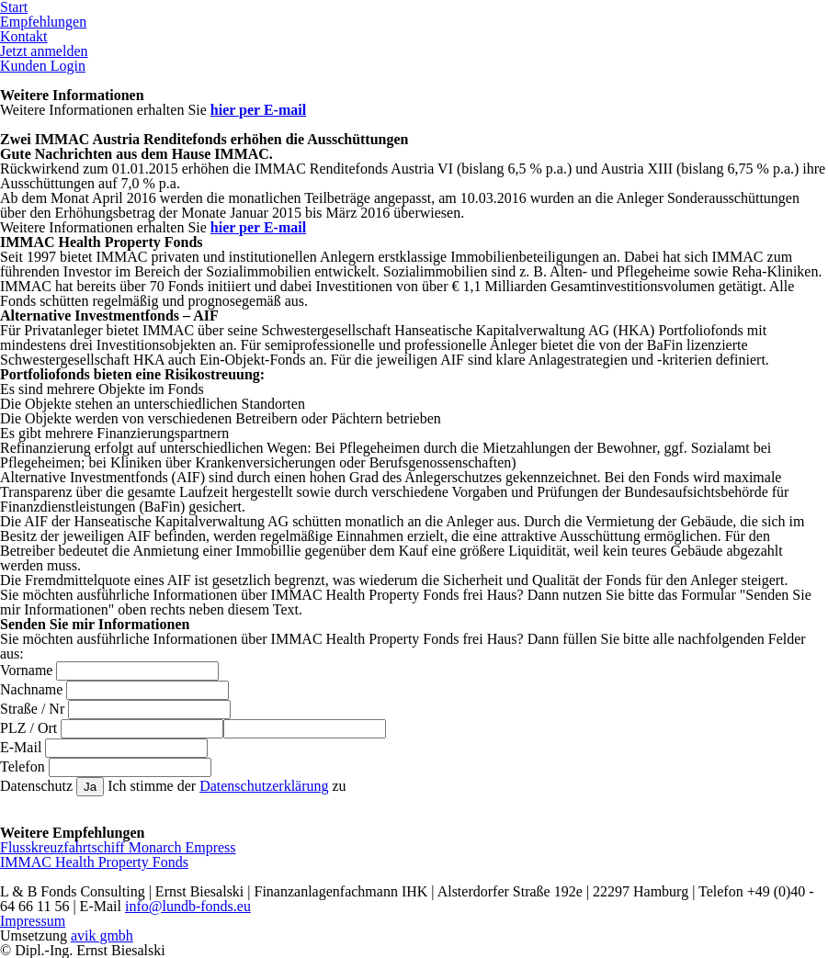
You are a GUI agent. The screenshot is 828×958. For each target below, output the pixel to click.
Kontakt (24, 36)
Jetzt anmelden (44, 51)
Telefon (22, 766)
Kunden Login (42, 65)
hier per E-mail (258, 110)
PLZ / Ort (28, 728)
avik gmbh (102, 935)
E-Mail (20, 747)
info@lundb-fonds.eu (188, 906)
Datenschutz (36, 786)
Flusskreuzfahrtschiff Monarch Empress (118, 847)
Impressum (32, 921)
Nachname (31, 689)
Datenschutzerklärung (263, 786)
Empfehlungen (43, 21)
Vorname (26, 670)
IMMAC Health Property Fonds (94, 862)
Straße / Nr (32, 708)
